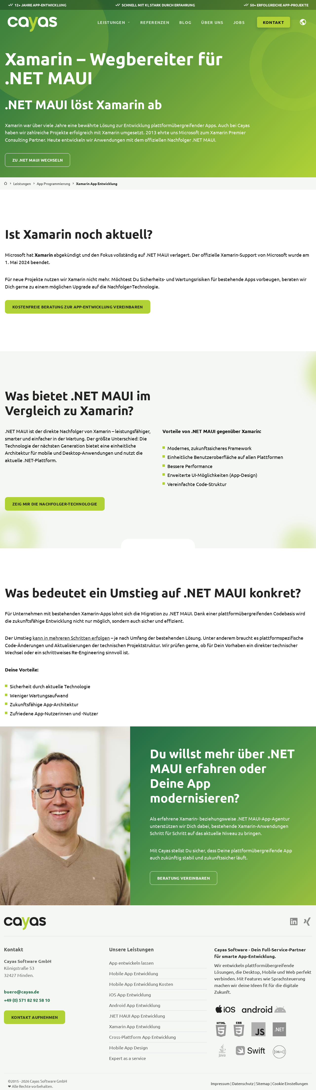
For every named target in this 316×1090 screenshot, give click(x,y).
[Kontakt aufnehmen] (273, 22)
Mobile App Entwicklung (133, 973)
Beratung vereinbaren (183, 878)
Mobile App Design (128, 1047)
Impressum (220, 1083)
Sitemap (263, 1083)
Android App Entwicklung (134, 1005)
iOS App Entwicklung (130, 994)
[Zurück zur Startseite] (5, 183)
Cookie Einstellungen (290, 1083)
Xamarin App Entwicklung (134, 1026)
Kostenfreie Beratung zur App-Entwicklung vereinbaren (77, 306)
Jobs (239, 22)
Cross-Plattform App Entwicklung (142, 1037)
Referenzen (154, 22)
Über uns (212, 22)
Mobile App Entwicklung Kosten (141, 984)
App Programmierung (53, 183)
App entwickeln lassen (131, 962)
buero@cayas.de (21, 991)
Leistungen (111, 22)
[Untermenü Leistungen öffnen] (131, 22)
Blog (185, 22)
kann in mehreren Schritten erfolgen (71, 638)
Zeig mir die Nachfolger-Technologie (54, 503)
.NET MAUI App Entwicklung (137, 1015)
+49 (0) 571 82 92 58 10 (27, 1000)
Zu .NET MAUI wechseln (37, 160)
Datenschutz (243, 1083)
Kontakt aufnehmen (34, 1017)
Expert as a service (127, 1058)
